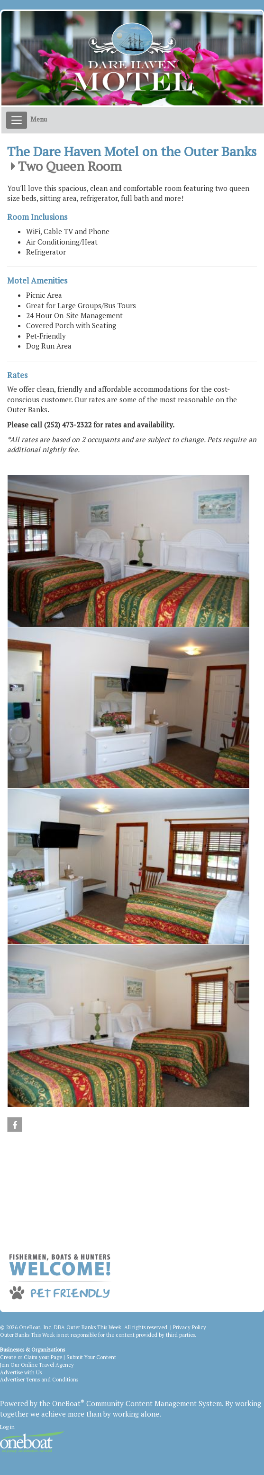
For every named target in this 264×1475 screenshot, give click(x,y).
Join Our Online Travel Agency (37, 1365)
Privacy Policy (189, 1327)
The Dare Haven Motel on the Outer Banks (131, 151)
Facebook (15, 1126)
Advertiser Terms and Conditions (39, 1379)
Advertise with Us (21, 1372)
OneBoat (68, 1403)
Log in (7, 1427)
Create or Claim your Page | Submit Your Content (58, 1357)
